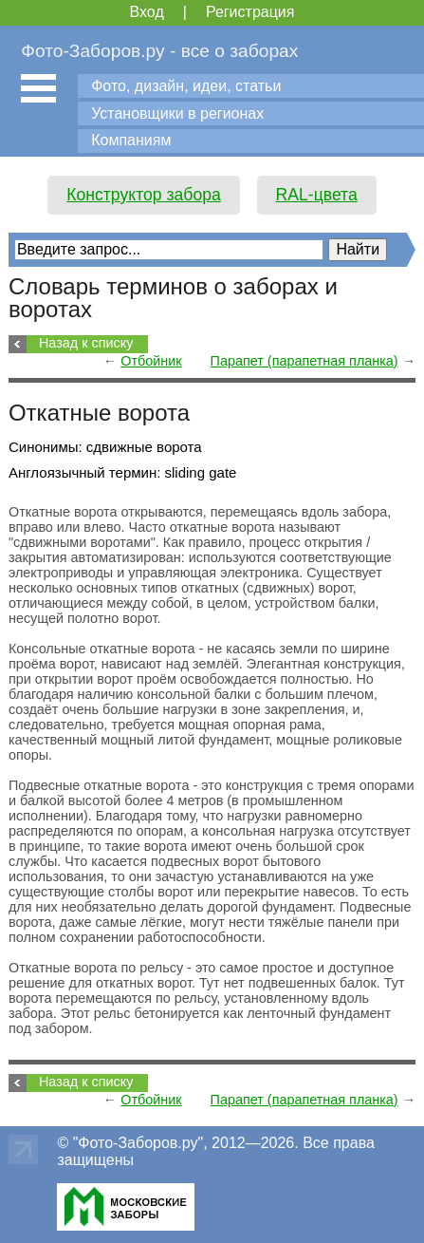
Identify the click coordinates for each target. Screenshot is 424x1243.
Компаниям (131, 140)
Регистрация (250, 12)
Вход (147, 12)
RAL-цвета (317, 194)
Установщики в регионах (177, 113)
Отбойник (150, 360)
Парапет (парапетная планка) (304, 360)
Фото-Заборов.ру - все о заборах (159, 51)
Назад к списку (86, 342)
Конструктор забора (143, 194)
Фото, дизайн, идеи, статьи (186, 86)
